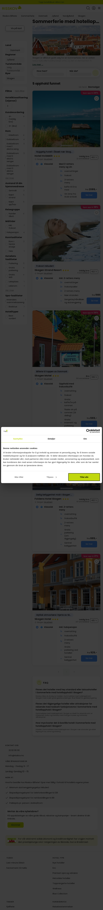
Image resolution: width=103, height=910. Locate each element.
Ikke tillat (19, 477)
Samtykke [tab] (18, 439)
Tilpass (52, 477)
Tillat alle (84, 477)
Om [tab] (85, 439)
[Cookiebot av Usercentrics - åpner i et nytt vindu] (88, 431)
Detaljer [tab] (51, 439)
